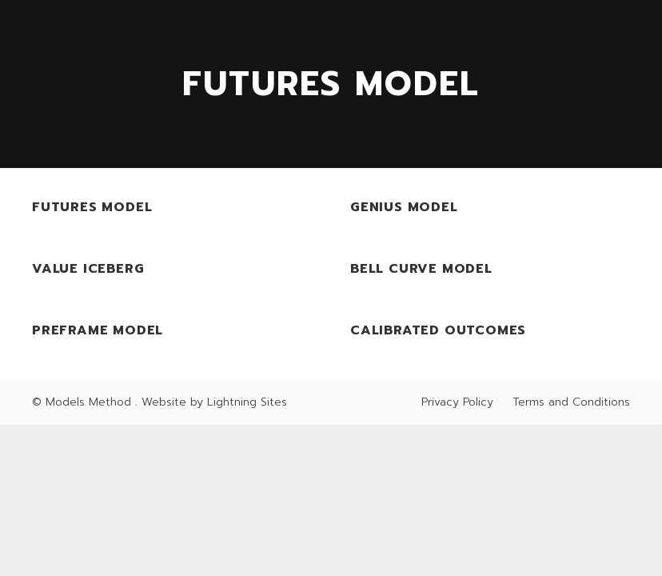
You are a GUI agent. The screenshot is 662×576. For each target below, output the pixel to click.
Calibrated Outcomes (438, 331)
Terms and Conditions (571, 402)
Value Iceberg (88, 269)
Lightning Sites (247, 402)
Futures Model (92, 207)
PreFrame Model (97, 331)
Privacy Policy (457, 402)
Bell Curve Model (421, 269)
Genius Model (404, 207)
